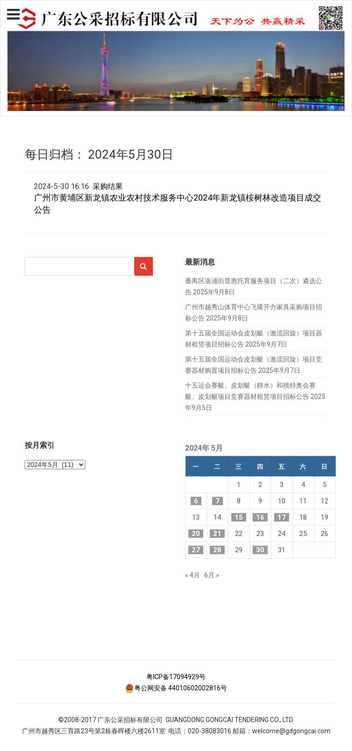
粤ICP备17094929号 (176, 677)
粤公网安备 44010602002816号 (176, 688)
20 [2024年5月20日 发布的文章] (196, 533)
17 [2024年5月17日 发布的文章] (281, 517)
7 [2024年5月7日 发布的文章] (217, 501)
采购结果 (108, 186)
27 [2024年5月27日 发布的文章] (196, 550)
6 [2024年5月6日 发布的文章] (196, 501)
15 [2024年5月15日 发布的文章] (239, 517)
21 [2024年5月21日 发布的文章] (217, 533)
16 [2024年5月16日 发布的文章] (260, 517)
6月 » (211, 575)
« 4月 (192, 575)
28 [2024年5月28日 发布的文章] (217, 550)
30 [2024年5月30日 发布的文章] (260, 550)
